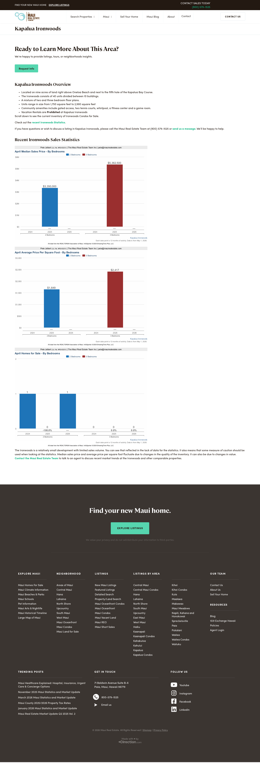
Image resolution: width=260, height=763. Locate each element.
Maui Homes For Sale (31, 584)
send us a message (183, 129)
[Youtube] (174, 687)
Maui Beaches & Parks (31, 594)
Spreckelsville (180, 621)
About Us (215, 589)
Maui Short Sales (105, 627)
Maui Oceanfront (67, 622)
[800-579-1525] (96, 699)
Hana (60, 594)
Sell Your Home (128, 17)
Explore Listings (59, 4)
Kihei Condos (179, 589)
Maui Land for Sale (68, 632)
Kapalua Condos (143, 656)
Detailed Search (104, 594)
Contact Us (216, 584)
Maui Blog (152, 17)
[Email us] (95, 707)
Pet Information (27, 603)
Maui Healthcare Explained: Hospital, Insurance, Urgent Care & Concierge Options (51, 686)
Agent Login (217, 630)
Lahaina (61, 598)
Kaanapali (139, 632)
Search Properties (81, 17)
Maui (106, 17)
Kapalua (138, 651)
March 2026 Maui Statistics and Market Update (46, 698)
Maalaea (177, 598)
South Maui (63, 613)
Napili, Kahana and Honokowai (183, 615)
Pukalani (177, 631)
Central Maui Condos (146, 589)
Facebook (185, 705)
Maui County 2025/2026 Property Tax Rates (44, 704)
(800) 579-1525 (201, 7)
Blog (213, 615)
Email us (106, 707)
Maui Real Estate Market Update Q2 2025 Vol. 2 (46, 715)
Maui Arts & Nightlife (30, 608)
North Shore (64, 603)
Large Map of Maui (30, 617)
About (170, 17)
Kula (174, 594)
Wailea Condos (181, 640)
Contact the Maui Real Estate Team (36, 458)
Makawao (178, 603)
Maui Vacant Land (106, 617)
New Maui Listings (106, 584)
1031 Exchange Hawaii (223, 620)
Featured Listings (105, 589)
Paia (174, 626)
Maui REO (101, 622)
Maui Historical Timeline (32, 613)
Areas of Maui (65, 584)
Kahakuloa (139, 641)
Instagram (185, 696)
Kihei (175, 584)
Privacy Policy (160, 733)
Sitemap (147, 733)
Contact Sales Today (195, 3)
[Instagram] (174, 696)
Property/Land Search (108, 598)
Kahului (137, 646)
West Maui (63, 617)
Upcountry (63, 608)
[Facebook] (174, 705)
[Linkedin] (174, 714)
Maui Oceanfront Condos (110, 603)
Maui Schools (26, 598)
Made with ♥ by (130, 741)
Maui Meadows (181, 608)
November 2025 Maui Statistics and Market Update (49, 693)
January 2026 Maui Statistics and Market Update (47, 709)
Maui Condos (65, 627)
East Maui (139, 617)
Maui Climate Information (33, 589)
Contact (187, 16)
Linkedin (184, 714)
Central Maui (64, 589)
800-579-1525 (109, 699)
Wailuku (176, 645)
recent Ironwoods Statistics (48, 122)
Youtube (184, 687)
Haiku (136, 627)
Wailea (176, 635)
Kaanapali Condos (144, 637)
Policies (214, 625)
